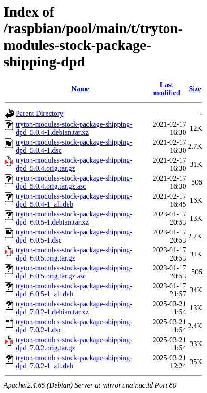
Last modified (166, 89)
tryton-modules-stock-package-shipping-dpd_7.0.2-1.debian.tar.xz (74, 308)
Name (80, 89)
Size (195, 89)
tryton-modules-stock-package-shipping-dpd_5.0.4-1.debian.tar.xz (74, 128)
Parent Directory (39, 113)
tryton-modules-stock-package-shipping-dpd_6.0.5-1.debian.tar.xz (74, 218)
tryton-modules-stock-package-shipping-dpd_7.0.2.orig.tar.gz (74, 344)
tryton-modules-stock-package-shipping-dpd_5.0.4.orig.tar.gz (74, 164)
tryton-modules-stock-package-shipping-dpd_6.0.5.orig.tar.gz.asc (74, 272)
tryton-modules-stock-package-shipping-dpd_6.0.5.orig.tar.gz (74, 254)
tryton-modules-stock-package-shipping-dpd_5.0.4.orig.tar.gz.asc (74, 182)
